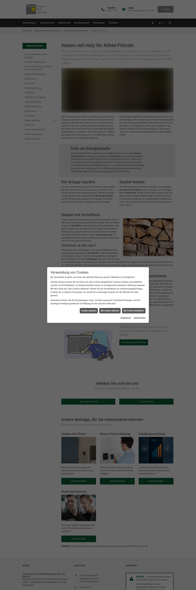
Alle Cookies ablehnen (110, 311)
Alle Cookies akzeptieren (133, 311)
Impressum (125, 317)
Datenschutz (140, 317)
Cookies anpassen (88, 311)
